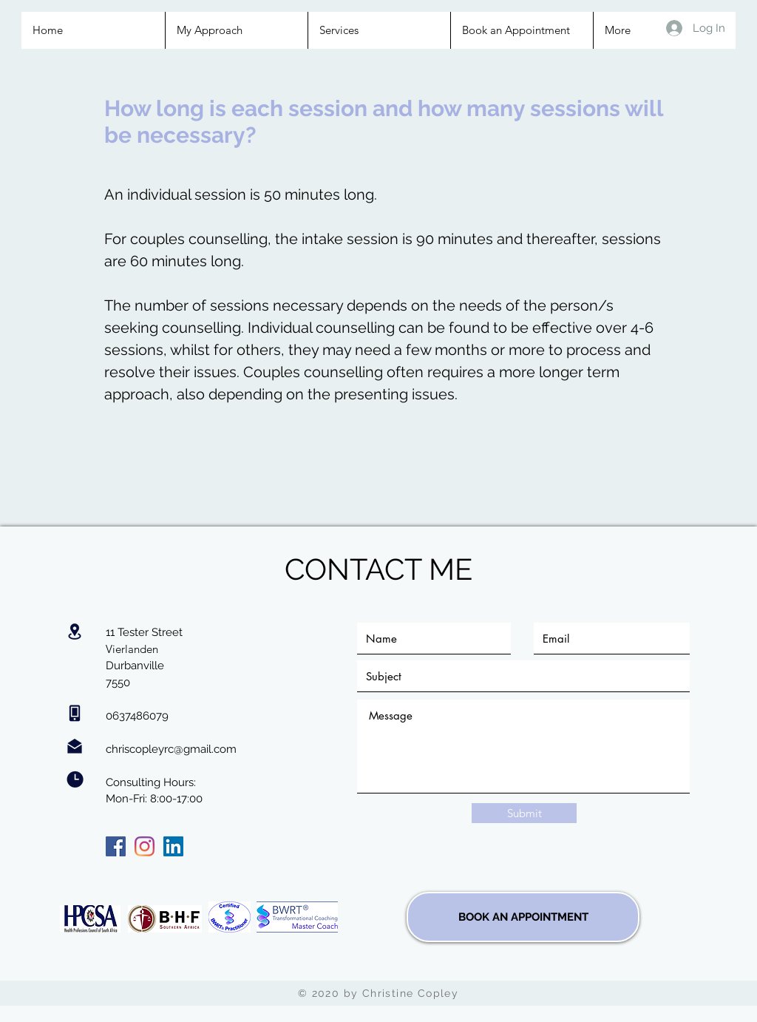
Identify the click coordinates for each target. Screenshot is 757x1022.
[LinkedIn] (173, 846)
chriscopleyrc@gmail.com (171, 749)
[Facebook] (116, 846)
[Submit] (524, 813)
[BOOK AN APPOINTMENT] (523, 917)
